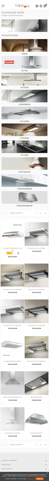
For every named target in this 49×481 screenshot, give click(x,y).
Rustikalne (24, 172)
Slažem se (39, 478)
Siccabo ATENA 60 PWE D (12, 361)
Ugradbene (24, 104)
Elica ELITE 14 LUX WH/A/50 (12, 325)
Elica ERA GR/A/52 (36, 397)
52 (46, 213)
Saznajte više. (31, 478)
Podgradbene (24, 189)
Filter (5, 213)
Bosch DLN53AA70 (36, 433)
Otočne (24, 87)
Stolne (24, 155)
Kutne (24, 71)
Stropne (24, 138)
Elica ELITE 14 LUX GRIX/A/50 (36, 361)
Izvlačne (24, 121)
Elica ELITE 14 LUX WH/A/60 (36, 248)
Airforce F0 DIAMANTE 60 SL (12, 397)
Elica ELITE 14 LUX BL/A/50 (36, 289)
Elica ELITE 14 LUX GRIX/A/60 (13, 289)
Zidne (24, 54)
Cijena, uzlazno (17, 213)
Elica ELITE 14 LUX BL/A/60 (36, 325)
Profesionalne (24, 206)
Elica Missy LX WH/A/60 (12, 433)
